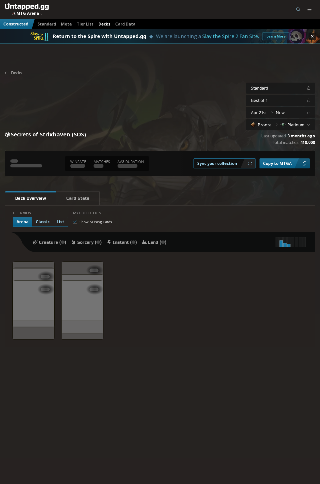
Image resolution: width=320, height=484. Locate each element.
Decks (13, 73)
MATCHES (102, 161)
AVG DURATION (131, 161)
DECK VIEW (22, 212)
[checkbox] (92, 222)
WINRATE (78, 161)
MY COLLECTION (87, 212)
